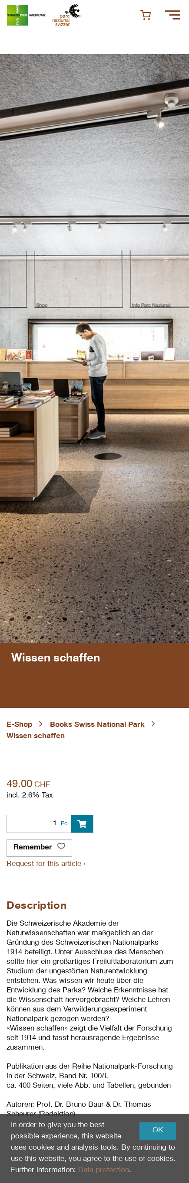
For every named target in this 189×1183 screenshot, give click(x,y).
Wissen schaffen (36, 736)
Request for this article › (46, 864)
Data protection (103, 1170)
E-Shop (19, 725)
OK (158, 1130)
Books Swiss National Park (97, 725)
